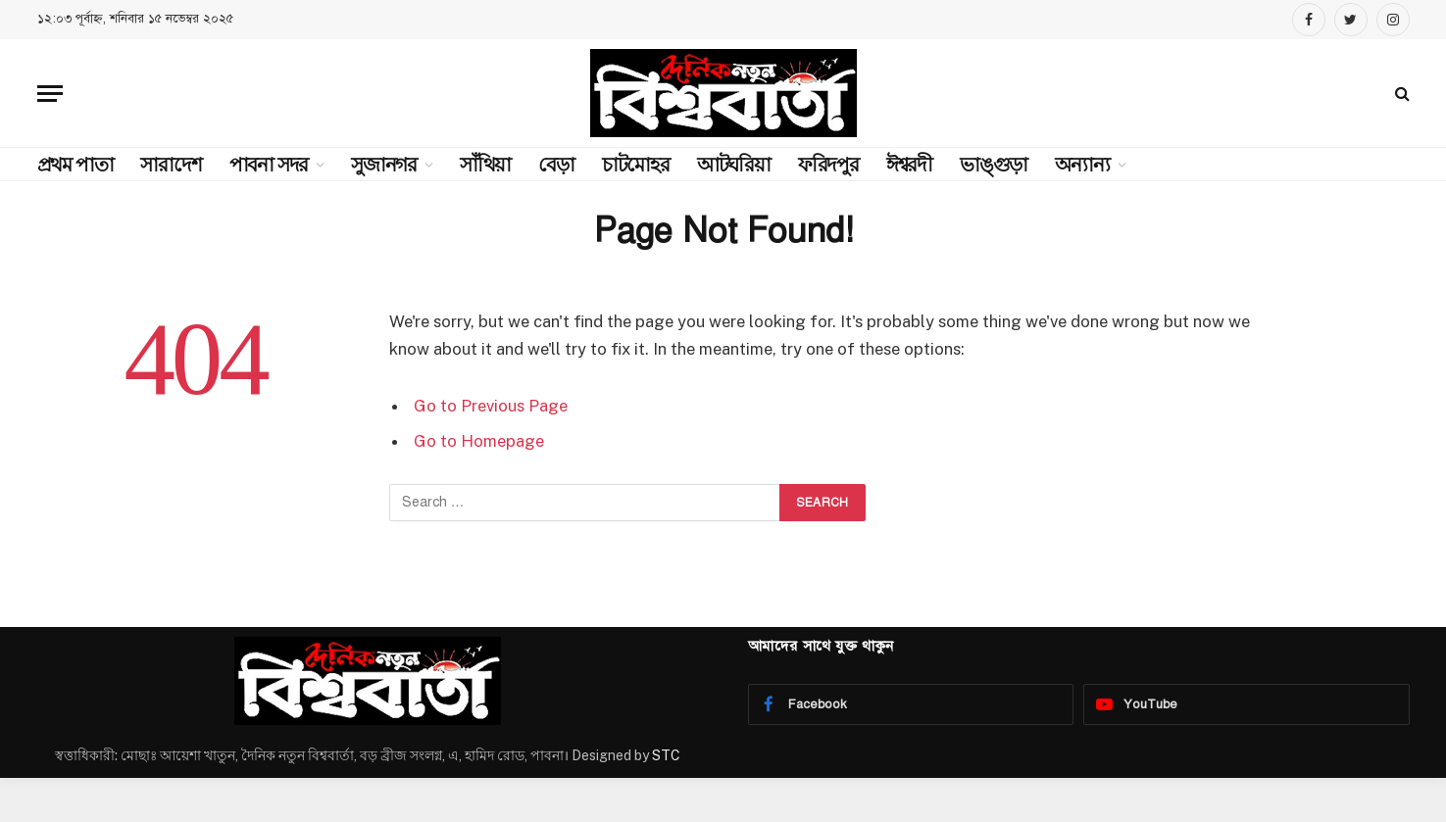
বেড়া (556, 164)
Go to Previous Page (491, 405)
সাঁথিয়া (485, 164)
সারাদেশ (170, 164)
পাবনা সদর (269, 164)
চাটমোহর (636, 164)
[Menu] (50, 94)
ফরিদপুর (828, 164)
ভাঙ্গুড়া (993, 164)
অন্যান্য (1082, 164)
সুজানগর (384, 164)
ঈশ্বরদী (909, 164)
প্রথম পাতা (75, 164)
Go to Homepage (479, 441)
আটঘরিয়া (734, 164)
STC (666, 755)
